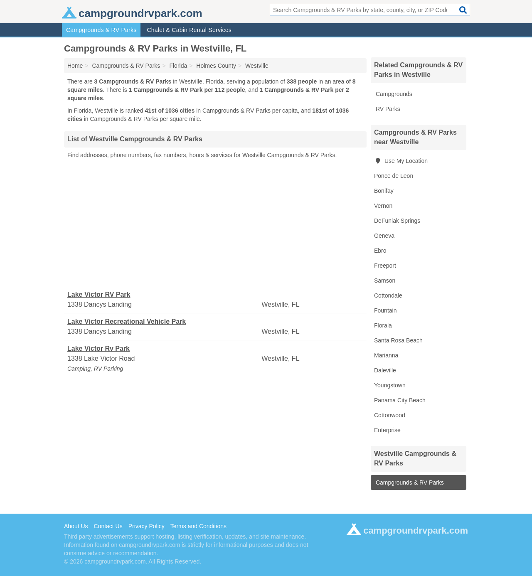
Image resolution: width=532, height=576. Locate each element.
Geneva (384, 235)
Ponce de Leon (393, 175)
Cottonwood (389, 415)
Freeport (385, 265)
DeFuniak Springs (397, 220)
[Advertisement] (215, 225)
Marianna (386, 355)
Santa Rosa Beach (398, 340)
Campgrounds (393, 94)
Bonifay (384, 190)
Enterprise (387, 430)
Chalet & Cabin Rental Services (189, 30)
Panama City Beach (400, 400)
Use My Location (401, 161)
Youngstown (390, 385)
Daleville (385, 370)
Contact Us (108, 526)
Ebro (380, 250)
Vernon (383, 205)
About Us (76, 526)
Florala (383, 325)
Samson (384, 280)
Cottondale (388, 295)
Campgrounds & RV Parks (101, 30)
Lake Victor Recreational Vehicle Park (126, 321)
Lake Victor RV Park (99, 294)
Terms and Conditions (198, 526)
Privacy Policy (146, 526)
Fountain (385, 310)
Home (75, 65)
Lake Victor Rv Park (98, 348)
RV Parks (387, 109)
